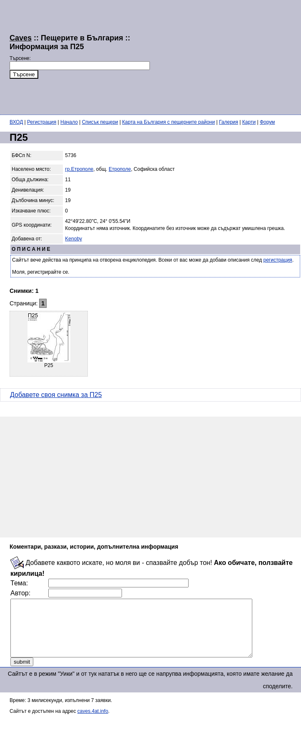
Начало (69, 122)
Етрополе (120, 169)
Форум (267, 122)
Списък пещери (100, 122)
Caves (21, 38)
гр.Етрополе (79, 169)
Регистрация (41, 122)
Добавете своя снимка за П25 (56, 394)
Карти (249, 122)
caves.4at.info (92, 722)
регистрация (278, 260)
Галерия (228, 122)
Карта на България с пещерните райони (168, 122)
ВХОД (16, 122)
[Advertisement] (207, 56)
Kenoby (73, 239)
